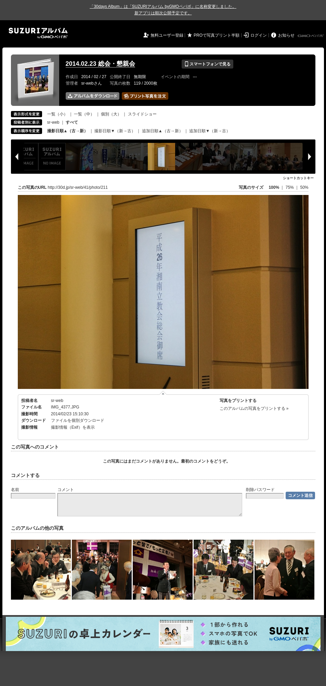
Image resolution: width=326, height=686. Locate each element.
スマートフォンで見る (207, 64)
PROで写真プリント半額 (216, 35)
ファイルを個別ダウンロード (77, 420)
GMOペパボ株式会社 (311, 36)
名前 (15, 489)
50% (304, 187)
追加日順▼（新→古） (209, 130)
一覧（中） (84, 114)
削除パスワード (260, 489)
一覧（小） (57, 114)
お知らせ (286, 35)
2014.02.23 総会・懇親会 (100, 63)
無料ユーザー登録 (167, 35)
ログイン (258, 35)
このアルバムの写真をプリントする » (254, 408)
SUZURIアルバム (38, 33)
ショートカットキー (298, 178)
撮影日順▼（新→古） (114, 130)
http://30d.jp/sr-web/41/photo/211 (78, 187)
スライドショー (142, 114)
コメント (65, 489)
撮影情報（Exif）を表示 (73, 427)
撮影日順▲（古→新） (67, 130)
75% (290, 187)
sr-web (53, 122)
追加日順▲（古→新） (162, 130)
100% (274, 187)
